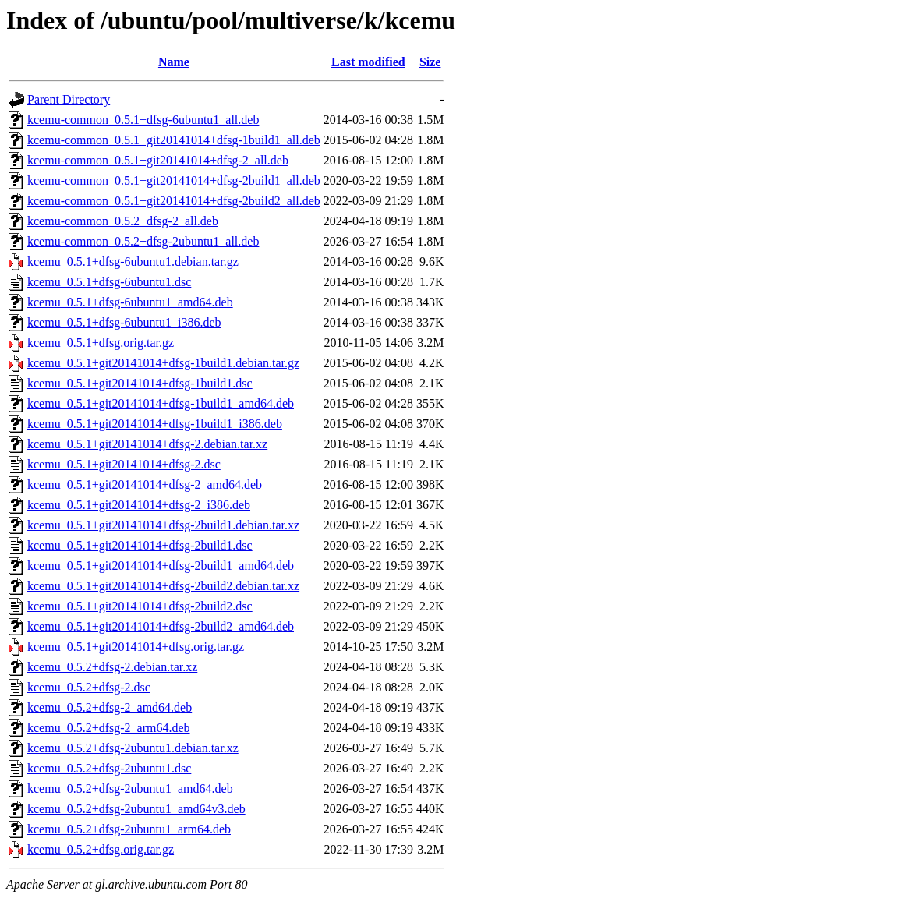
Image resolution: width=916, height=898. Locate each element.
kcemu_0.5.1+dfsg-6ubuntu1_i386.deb (124, 322)
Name (173, 62)
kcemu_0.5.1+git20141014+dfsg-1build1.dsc (140, 383)
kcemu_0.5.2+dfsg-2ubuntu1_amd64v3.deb (136, 808)
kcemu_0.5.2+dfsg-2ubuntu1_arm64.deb (129, 829)
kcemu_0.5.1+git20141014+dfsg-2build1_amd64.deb (160, 565)
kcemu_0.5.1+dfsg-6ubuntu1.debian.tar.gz (133, 261)
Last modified (368, 62)
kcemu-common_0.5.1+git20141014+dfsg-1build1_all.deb (173, 140)
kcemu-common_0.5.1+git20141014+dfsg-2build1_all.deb (173, 180)
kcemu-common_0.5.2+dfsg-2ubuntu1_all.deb (143, 241)
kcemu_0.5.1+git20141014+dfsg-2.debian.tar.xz (147, 444)
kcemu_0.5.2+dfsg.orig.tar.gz (100, 849)
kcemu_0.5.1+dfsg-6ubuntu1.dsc (109, 281)
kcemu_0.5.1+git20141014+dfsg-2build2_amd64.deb (160, 626)
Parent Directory (68, 99)
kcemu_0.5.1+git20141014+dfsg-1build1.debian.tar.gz (163, 362)
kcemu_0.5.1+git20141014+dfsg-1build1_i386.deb (154, 423)
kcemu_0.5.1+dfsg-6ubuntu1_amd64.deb (130, 302)
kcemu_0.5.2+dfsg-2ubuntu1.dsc (109, 768)
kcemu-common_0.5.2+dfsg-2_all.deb (122, 221)
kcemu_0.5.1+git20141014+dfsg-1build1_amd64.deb (160, 403)
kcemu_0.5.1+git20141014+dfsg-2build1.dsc (140, 545)
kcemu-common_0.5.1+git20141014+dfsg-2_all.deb (157, 160)
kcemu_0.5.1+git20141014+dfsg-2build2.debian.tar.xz (163, 585)
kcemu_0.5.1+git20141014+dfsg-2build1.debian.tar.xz (163, 525)
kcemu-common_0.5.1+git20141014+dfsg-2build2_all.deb (173, 200)
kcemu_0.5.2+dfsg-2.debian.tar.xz (112, 667)
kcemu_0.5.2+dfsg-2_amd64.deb (109, 707)
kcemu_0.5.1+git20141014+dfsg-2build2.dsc (140, 606)
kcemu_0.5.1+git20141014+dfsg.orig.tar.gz (135, 646)
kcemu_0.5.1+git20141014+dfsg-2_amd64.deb (144, 484)
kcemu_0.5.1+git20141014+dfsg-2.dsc (124, 464)
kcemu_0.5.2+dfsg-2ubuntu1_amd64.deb (130, 788)
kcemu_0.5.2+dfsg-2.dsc (88, 687)
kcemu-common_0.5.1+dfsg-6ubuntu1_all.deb (143, 119)
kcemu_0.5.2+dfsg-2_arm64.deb (108, 727)
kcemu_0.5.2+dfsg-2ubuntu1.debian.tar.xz (133, 748)
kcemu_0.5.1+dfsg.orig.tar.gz (100, 342)
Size (430, 62)
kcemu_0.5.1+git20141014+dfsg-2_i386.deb (138, 504)
